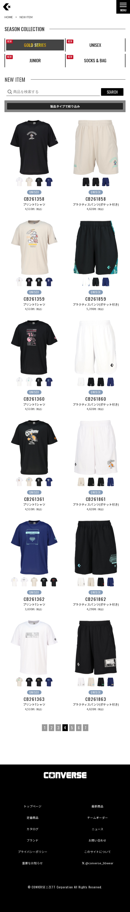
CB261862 (95, 599)
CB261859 (95, 299)
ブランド (32, 840)
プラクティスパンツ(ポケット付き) (96, 204)
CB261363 (34, 699)
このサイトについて (97, 852)
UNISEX (95, 45)
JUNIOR (35, 60)
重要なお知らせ (32, 863)
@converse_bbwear (97, 863)
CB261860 (95, 399)
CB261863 (95, 699)
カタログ (32, 829)
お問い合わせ (97, 840)
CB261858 (96, 199)
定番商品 (32, 817)
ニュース (97, 829)
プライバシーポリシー (32, 852)
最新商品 (97, 806)
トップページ (32, 806)
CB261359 (34, 299)
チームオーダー (97, 817)
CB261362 (34, 599)
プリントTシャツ (34, 204)
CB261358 (34, 199)
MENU (123, 8)
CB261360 (34, 399)
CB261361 (34, 499)
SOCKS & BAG (95, 60)
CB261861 (96, 499)
